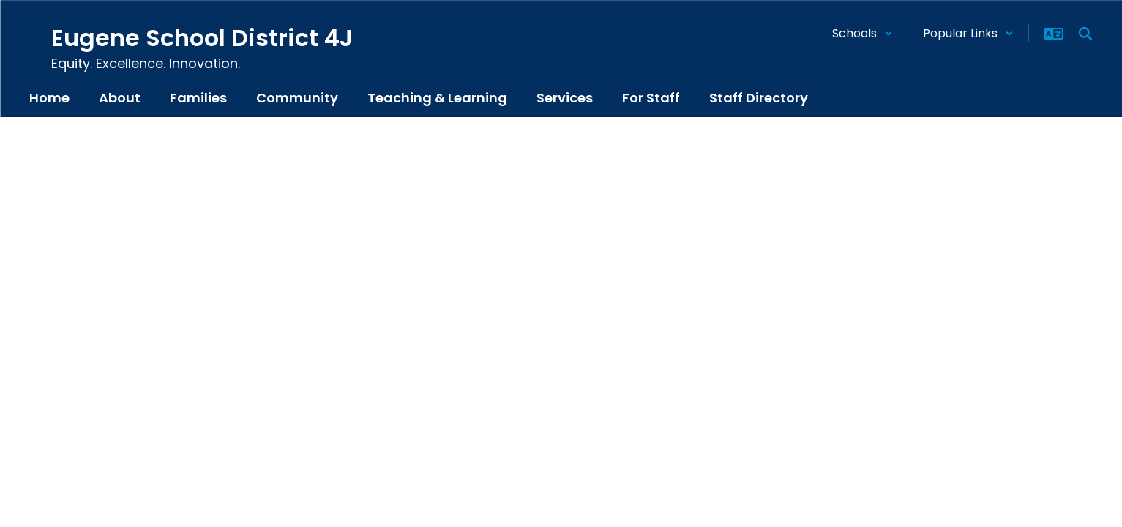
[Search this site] (1085, 33)
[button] (862, 33)
